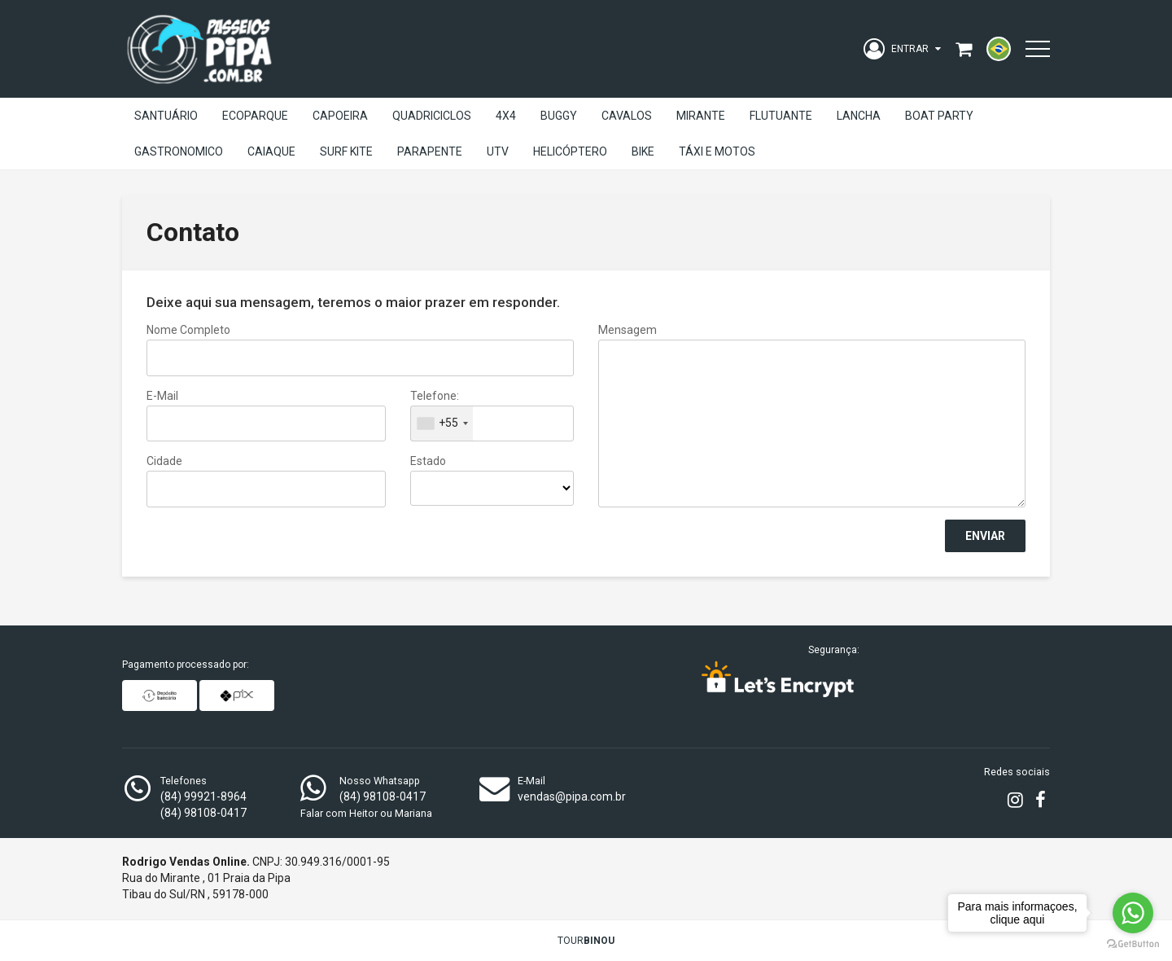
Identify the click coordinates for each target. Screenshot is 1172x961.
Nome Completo (188, 330)
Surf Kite (346, 151)
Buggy (558, 115)
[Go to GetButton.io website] (1133, 944)
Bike (643, 151)
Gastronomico (178, 151)
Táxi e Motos (717, 151)
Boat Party (939, 115)
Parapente (429, 151)
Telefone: (434, 396)
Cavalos (626, 115)
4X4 (506, 115)
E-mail (162, 396)
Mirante (700, 115)
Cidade (164, 461)
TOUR (586, 940)
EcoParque (255, 115)
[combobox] (442, 423)
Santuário (166, 115)
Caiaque (271, 151)
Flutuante (781, 115)
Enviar (985, 535)
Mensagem (627, 330)
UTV (498, 151)
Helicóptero (570, 151)
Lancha (859, 115)
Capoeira (340, 115)
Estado (428, 461)
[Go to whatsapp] (1133, 913)
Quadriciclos (431, 115)
